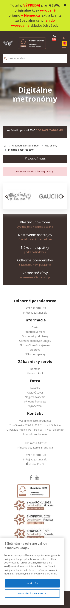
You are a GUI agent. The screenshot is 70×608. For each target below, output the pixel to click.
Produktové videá (35, 332)
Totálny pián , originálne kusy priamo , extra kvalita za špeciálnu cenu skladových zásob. (35, 15)
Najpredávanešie (35, 397)
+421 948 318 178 (35, 308)
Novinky (35, 388)
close (65, 5)
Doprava (35, 349)
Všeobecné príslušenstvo (25, 146)
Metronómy (51, 146)
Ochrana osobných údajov (35, 340)
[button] (7, 196)
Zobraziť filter (35, 158)
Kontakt (35, 369)
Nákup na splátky (35, 354)
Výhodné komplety (35, 401)
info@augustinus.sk (35, 312)
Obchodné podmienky (35, 336)
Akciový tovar (35, 392)
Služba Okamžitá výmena (35, 345)
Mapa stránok (35, 373)
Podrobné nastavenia (32, 593)
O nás (35, 327)
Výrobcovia (35, 406)
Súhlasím (32, 583)
